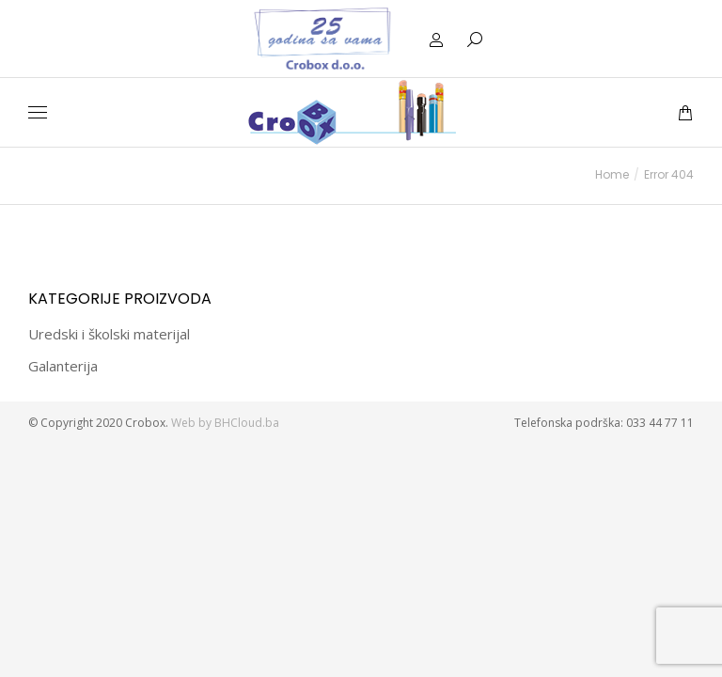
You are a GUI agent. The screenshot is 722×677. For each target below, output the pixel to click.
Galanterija (63, 365)
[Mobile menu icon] (37, 112)
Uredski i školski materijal (109, 333)
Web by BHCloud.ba (226, 423)
